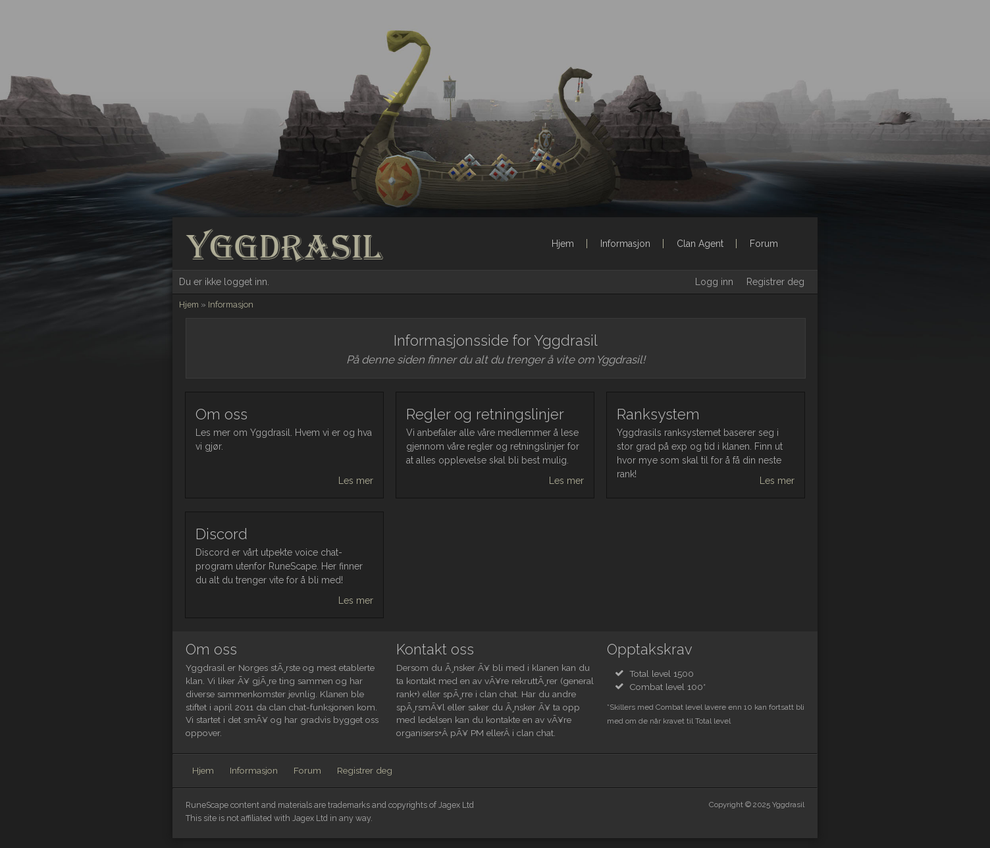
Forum (764, 243)
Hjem (563, 243)
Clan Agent (700, 243)
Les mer (355, 480)
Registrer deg (775, 282)
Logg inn (714, 282)
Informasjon (625, 243)
